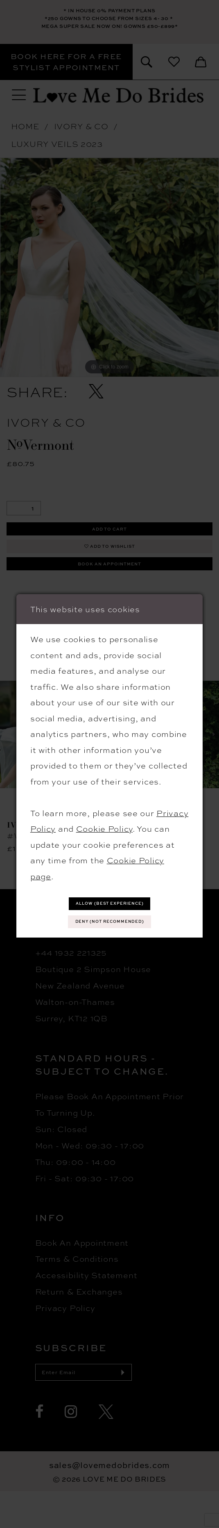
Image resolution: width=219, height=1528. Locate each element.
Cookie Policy (104, 822)
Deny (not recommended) (109, 925)
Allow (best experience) (110, 900)
